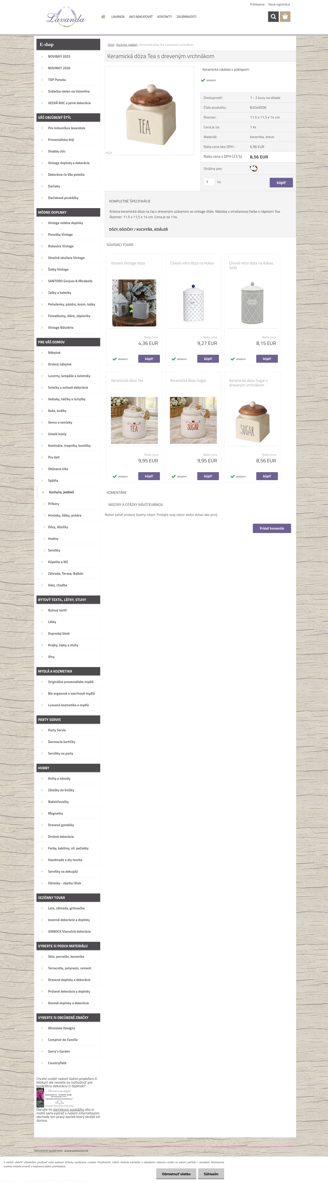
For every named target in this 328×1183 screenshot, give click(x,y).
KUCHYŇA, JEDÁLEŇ (152, 229)
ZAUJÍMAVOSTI (186, 16)
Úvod (111, 44)
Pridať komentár (272, 528)
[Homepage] (103, 16)
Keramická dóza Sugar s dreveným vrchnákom (248, 382)
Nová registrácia (279, 4)
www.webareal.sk (76, 1150)
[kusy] (209, 182)
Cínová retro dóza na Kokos (192, 263)
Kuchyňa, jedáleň (126, 44)
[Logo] (65, 16)
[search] (273, 16)
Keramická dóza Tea (127, 380)
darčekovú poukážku (69, 1109)
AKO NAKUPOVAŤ (141, 16)
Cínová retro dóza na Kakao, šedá (251, 265)
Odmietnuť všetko (176, 1174)
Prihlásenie (257, 4)
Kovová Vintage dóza (128, 263)
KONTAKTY (164, 16)
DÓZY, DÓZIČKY (121, 229)
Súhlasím (211, 1174)
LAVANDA (118, 16)
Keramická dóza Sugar (188, 380)
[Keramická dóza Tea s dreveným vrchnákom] (149, 68)
